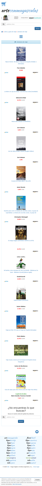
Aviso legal (36, 466)
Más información (17, 484)
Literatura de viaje (22, 31)
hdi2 (8, 466)
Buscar (38, 28)
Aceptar (37, 479)
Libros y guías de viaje (10, 31)
